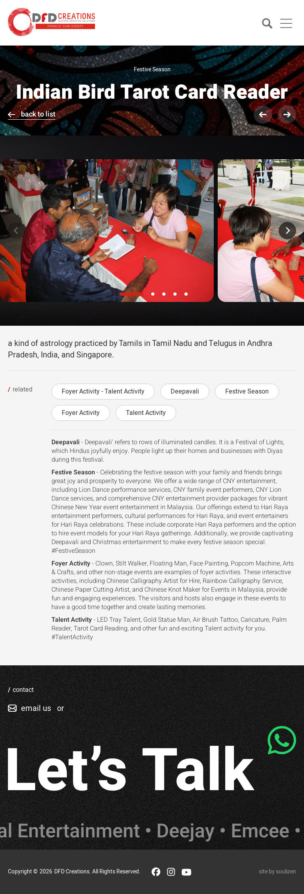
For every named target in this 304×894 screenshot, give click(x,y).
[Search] (267, 24)
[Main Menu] (286, 23)
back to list (38, 114)
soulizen (286, 871)
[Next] (287, 230)
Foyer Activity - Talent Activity (103, 391)
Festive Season (247, 391)
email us (36, 708)
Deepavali (185, 391)
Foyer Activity (81, 413)
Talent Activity (146, 413)
